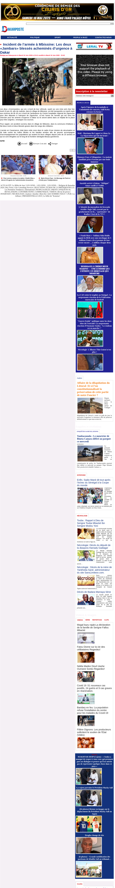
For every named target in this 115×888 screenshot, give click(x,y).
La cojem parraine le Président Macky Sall (94, 788)
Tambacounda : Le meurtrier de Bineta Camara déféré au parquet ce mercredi (94, 439)
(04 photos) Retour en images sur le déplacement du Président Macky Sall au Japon (94, 811)
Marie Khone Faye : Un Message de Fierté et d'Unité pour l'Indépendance (54, 179)
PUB (69, 194)
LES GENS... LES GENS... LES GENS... (42, 185)
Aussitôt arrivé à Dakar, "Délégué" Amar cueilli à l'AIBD (94, 184)
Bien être (43, 194)
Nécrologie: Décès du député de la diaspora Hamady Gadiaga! (94, 546)
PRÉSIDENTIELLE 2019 (32, 196)
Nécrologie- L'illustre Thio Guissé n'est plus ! (94, 351)
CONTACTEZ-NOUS (103, 37)
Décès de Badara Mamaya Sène (94, 592)
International (30, 190)
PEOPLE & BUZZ (80, 37)
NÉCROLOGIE (18, 194)
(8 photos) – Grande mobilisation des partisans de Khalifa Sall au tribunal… (94, 858)
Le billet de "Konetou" (51, 196)
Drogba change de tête (94, 835)
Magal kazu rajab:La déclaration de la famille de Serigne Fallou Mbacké (93, 627)
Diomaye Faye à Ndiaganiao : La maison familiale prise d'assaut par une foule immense (94, 159)
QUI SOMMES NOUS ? (57, 194)
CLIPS (106, 620)
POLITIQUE (35, 37)
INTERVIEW (5, 194)
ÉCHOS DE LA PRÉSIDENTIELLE (60, 188)
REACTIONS (39, 188)
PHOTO (54, 190)
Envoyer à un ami (37, 144)
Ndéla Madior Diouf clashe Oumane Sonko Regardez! (91, 667)
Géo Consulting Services (24, 188)
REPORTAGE (97, 620)
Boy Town (9, 188)
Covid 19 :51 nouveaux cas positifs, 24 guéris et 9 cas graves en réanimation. (94, 688)
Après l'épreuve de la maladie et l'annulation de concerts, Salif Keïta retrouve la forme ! (94, 109)
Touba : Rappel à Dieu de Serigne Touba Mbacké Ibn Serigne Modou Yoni (91, 523)
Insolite (35, 194)
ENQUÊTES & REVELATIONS (87, 431)
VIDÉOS (53, 192)
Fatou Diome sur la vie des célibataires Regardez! (91, 648)
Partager (53, 144)
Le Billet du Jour (18, 185)
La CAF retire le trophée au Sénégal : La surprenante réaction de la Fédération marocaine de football (94, 297)
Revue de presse (64, 192)
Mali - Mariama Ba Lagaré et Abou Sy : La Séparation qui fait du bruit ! (94, 134)
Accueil (22, 144)
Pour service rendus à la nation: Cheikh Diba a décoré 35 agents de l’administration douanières (17, 179)
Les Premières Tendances (14, 190)
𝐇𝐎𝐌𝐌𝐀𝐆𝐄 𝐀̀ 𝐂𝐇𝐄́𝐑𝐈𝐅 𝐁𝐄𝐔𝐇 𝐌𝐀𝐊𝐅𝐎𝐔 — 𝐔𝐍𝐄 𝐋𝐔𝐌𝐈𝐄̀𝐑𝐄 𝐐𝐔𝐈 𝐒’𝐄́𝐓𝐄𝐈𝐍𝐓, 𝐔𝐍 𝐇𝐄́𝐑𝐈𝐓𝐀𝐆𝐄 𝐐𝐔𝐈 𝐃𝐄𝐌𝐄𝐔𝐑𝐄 (94, 270)
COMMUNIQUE (42, 192)
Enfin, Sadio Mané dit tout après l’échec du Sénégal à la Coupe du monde (93, 483)
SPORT (58, 37)
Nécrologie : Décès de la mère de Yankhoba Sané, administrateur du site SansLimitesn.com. (94, 570)
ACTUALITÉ (12, 37)
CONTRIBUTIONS (26, 192)
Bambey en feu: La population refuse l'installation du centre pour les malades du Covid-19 (92, 710)
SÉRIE (87, 620)
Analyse (28, 194)
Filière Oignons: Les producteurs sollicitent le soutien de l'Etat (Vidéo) (94, 732)
